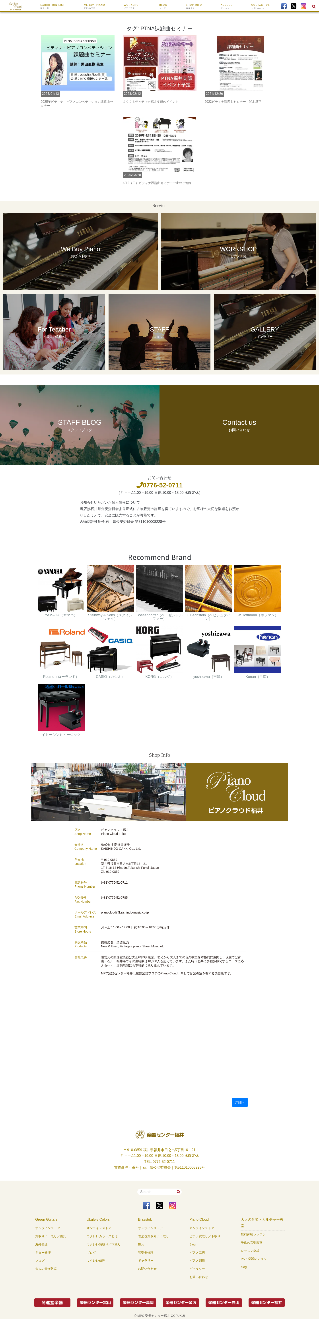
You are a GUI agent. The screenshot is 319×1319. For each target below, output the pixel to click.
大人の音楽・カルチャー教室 (262, 1223)
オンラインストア (47, 1228)
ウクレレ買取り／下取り (104, 1244)
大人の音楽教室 (46, 1269)
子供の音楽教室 (252, 1242)
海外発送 (41, 1244)
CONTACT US (260, 6)
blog (244, 1267)
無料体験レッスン (253, 1234)
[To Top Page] (15, 6)
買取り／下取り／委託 (50, 1236)
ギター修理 (43, 1252)
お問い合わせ (147, 1269)
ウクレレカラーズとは (102, 1236)
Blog (141, 1244)
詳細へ (240, 1102)
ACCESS (227, 6)
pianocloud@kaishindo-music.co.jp (125, 912)
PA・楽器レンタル (253, 1259)
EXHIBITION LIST (52, 6)
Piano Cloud (199, 1219)
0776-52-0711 (159, 485)
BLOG (163, 6)
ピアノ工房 (197, 1252)
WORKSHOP (132, 6)
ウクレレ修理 (96, 1260)
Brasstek (145, 1219)
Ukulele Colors (98, 1219)
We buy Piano (94, 6)
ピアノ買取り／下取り (204, 1236)
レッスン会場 (250, 1251)
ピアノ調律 (197, 1260)
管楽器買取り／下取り (153, 1236)
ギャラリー (146, 1260)
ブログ (40, 1260)
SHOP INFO (194, 6)
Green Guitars (46, 1219)
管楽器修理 (146, 1252)
